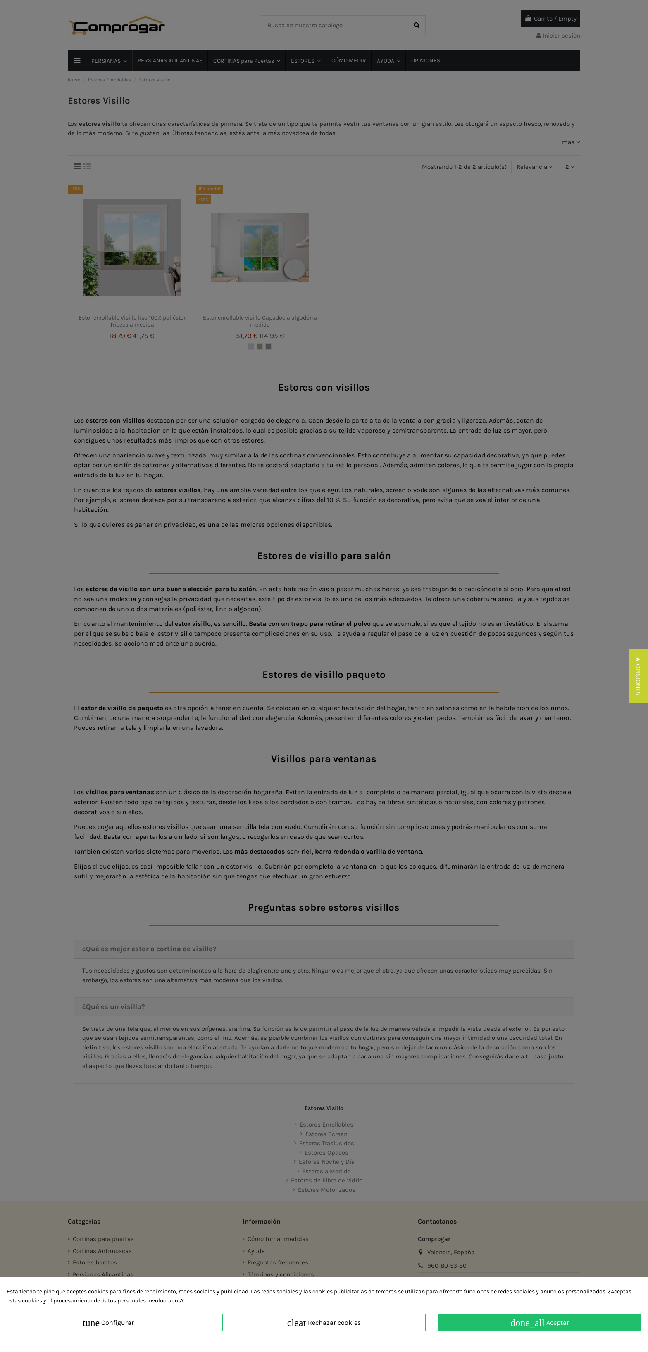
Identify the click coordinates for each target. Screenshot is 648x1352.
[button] (638, 676)
